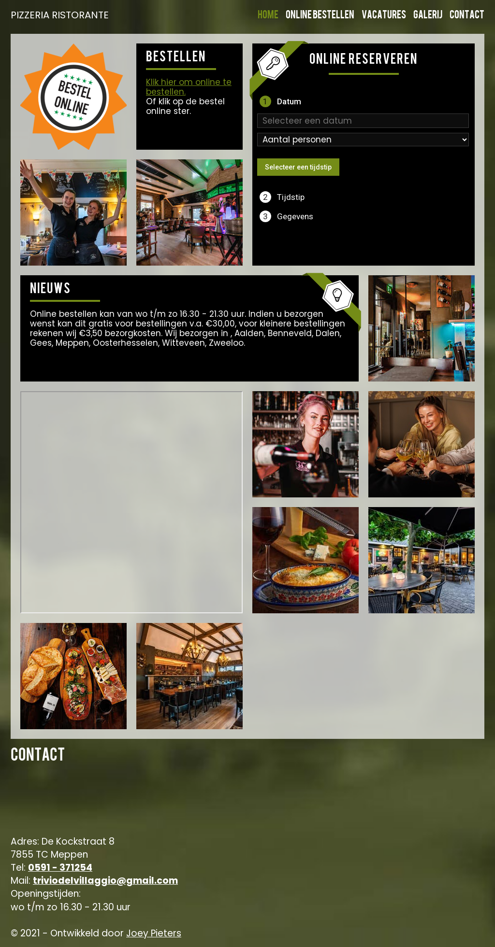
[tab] (363, 101)
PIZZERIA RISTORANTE (59, 15)
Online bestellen (320, 15)
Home (268, 15)
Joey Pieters (153, 933)
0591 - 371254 (60, 867)
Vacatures (384, 15)
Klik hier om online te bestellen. (189, 87)
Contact (467, 15)
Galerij (427, 15)
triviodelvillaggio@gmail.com (105, 880)
